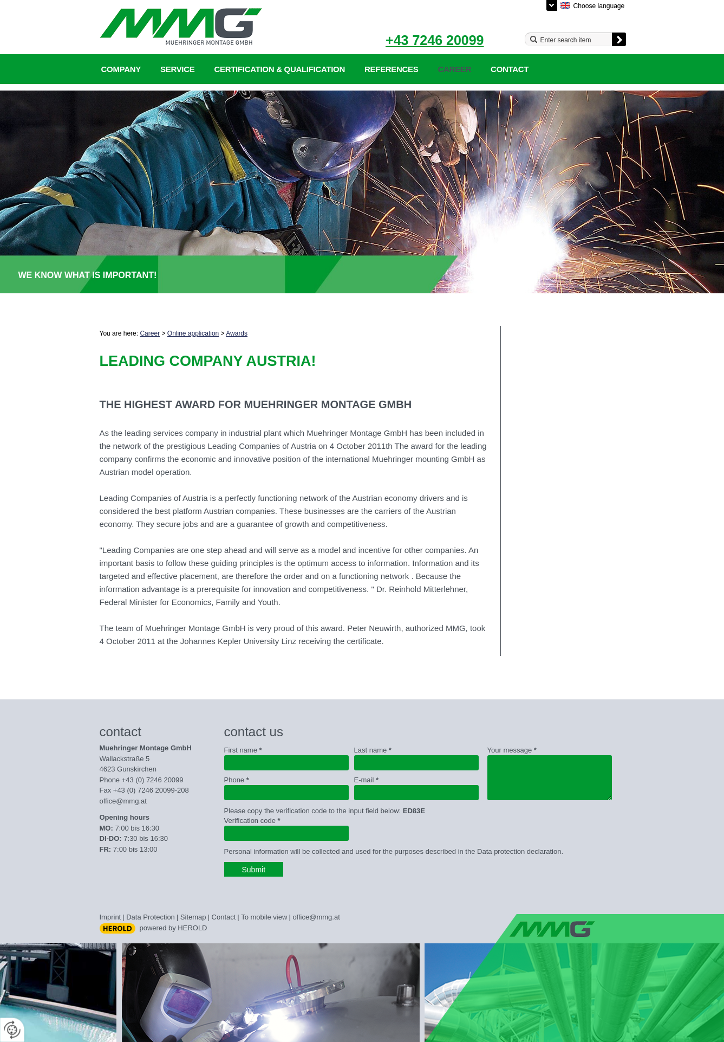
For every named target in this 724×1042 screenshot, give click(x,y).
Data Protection (150, 917)
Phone (236, 780)
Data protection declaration (519, 851)
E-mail (366, 780)
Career (455, 69)
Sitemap (193, 917)
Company (121, 69)
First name (243, 750)
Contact (510, 69)
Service (177, 69)
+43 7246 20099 (435, 40)
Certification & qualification (279, 69)
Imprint (110, 917)
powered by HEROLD (173, 928)
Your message (512, 750)
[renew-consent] (12, 1030)
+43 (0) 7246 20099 (153, 780)
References (391, 69)
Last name (373, 750)
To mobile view (264, 917)
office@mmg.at (123, 801)
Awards (236, 333)
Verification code (252, 820)
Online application (193, 333)
